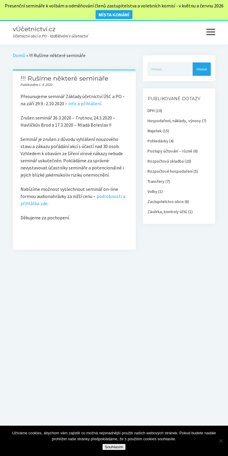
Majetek (155, 130)
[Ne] (221, 441)
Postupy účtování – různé (170, 151)
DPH (151, 110)
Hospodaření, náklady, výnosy (174, 120)
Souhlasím (114, 447)
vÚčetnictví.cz (34, 29)
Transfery (156, 181)
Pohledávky (158, 141)
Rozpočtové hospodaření (170, 171)
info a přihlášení (84, 103)
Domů (19, 55)
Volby (152, 191)
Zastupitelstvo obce (166, 201)
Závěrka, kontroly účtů (167, 211)
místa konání (114, 15)
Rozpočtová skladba (166, 161)
